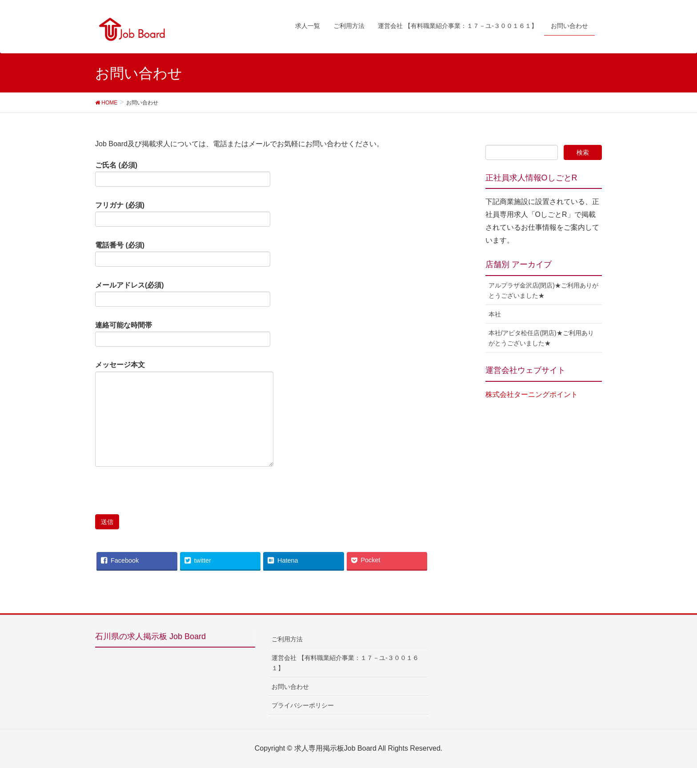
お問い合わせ (290, 686)
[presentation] (162, 497)
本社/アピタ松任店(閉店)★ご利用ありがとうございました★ (541, 338)
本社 (495, 314)
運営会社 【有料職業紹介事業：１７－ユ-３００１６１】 (345, 663)
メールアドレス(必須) (182, 294)
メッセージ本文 (184, 414)
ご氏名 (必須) (182, 174)
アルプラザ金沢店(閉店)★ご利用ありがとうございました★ (543, 290)
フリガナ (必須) (182, 214)
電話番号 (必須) (182, 254)
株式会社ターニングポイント (531, 394)
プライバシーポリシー (303, 705)
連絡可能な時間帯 (182, 334)
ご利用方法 (287, 639)
